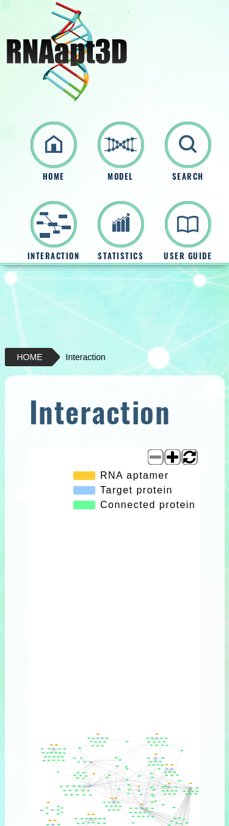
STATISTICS (121, 256)
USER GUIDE (188, 256)
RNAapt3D (67, 51)
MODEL (120, 176)
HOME (54, 176)
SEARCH (188, 176)
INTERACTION (53, 256)
